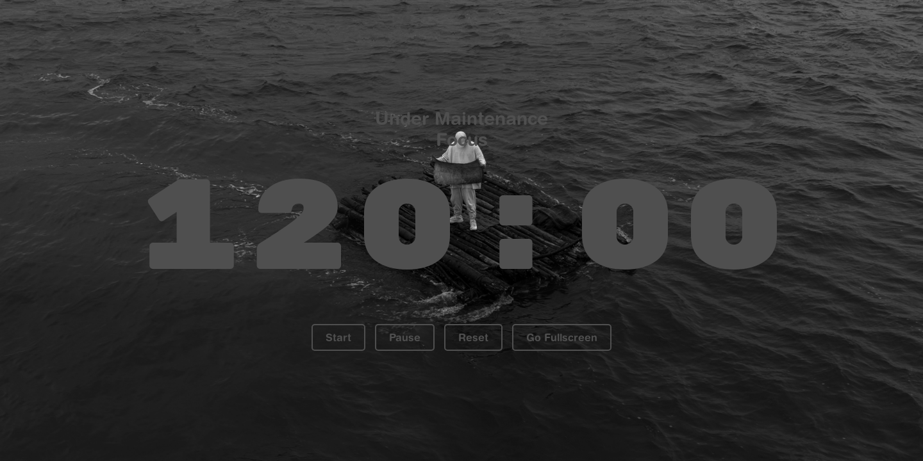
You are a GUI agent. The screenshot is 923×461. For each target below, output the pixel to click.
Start (338, 337)
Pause (404, 337)
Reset (473, 337)
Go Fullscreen (561, 337)
